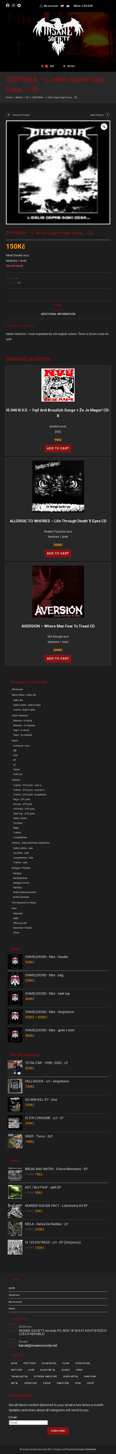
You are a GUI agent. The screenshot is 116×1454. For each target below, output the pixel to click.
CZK (84, 5)
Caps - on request (22, 735)
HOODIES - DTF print (24, 809)
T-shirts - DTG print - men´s (27, 786)
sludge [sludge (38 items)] (65, 1370)
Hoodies (17, 823)
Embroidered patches (24, 893)
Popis (58, 306)
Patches (17, 888)
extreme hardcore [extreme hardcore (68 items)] (45, 1377)
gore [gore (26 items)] (31, 1370)
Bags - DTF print (21, 800)
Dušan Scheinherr (87, 1450)
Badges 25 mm (21, 883)
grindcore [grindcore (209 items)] (30, 1384)
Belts (16, 919)
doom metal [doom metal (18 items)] (49, 1364)
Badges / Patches (21, 868)
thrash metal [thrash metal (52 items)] (19, 1377)
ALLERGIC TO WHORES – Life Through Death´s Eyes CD (58, 522)
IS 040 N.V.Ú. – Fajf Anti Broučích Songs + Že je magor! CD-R (58, 414)
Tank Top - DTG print (24, 814)
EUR (90, 5)
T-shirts (17, 833)
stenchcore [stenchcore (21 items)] (82, 1364)
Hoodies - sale (21, 853)
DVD (15, 756)
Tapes (16, 770)
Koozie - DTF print (22, 804)
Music (15, 741)
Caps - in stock (21, 730)
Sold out (17, 775)
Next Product (96, 116)
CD (19, 283)
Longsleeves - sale (23, 858)
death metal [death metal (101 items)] (70, 1377)
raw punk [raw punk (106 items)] (90, 1377)
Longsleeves (20, 838)
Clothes (16, 780)
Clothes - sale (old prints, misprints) (31, 843)
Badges (17, 874)
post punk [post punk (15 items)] (30, 1364)
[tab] (58, 306)
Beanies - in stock (22, 721)
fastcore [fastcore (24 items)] (16, 1370)
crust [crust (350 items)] (90, 1384)
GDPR (12, 1289)
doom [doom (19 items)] (65, 1364)
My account (15, 1302)
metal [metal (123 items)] (14, 1384)
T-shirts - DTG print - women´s (29, 790)
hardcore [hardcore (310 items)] (63, 1384)
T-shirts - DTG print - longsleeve (29, 795)
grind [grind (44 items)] (79, 1370)
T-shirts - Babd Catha (24, 710)
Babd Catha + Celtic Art (24, 695)
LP (14, 765)
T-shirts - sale (20, 863)
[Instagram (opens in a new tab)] (13, 5)
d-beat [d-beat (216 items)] (47, 1384)
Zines (16, 933)
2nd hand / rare (21, 746)
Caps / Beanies (20, 716)
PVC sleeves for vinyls (24, 903)
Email (13, 1418)
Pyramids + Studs (22, 928)
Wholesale (17, 690)
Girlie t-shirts (20, 819)
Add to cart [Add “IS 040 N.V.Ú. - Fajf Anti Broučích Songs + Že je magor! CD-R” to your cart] (58, 449)
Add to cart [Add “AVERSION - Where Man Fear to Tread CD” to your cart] (58, 659)
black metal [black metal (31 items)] (47, 1370)
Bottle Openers (21, 897)
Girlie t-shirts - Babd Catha (27, 705)
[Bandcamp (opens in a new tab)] (19, 5)
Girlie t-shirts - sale (23, 848)
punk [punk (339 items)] (78, 1384)
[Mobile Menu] (69, 66)
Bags (16, 828)
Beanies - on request (24, 726)
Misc (14, 909)
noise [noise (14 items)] (14, 1364)
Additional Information (58, 314)
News (12, 1309)
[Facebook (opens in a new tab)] (8, 5)
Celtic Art (18, 701)
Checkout (14, 1296)
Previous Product (21, 116)
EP (14, 760)
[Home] (9, 98)
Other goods (20, 923)
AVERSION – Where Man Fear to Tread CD (58, 627)
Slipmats (18, 914)
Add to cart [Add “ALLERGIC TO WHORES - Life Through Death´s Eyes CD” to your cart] (58, 554)
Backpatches (20, 878)
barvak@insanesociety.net (38, 1346)
